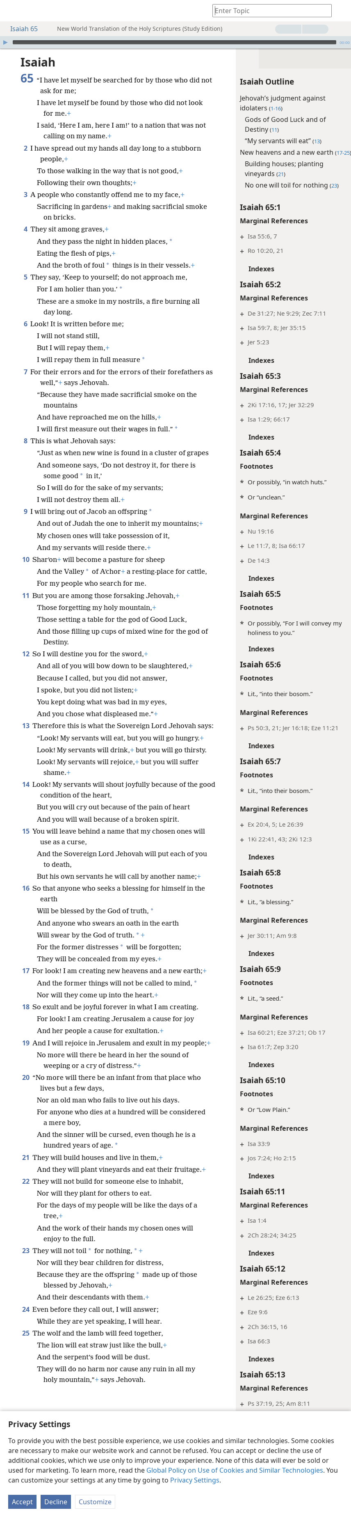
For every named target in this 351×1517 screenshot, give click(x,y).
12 (26, 685)
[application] (175, 42)
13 (26, 757)
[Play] (5, 42)
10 (26, 580)
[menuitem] (12, 11)
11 (26, 627)
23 (26, 1336)
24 (26, 1394)
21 (26, 1232)
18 (26, 1070)
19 (26, 1106)
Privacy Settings (194, 1480)
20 (26, 1152)
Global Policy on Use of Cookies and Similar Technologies (234, 1470)
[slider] (174, 42)
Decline (55, 1501)
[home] (12, 11)
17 (26, 1034)
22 (26, 1266)
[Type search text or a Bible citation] (268, 10)
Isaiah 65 (20, 28)
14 (26, 848)
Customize (95, 1501)
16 (26, 952)
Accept (22, 1501)
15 (26, 895)
